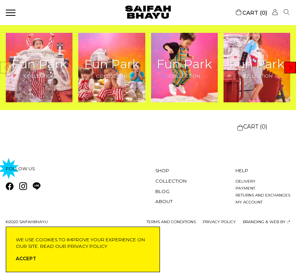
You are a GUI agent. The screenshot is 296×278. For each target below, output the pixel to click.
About (164, 201)
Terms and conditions (171, 221)
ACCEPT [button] (26, 258)
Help (241, 170)
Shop (162, 170)
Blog (162, 191)
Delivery (245, 181)
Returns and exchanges (262, 195)
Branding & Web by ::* (266, 221)
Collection (171, 181)
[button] (290, 67)
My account (248, 202)
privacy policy (219, 221)
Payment (245, 188)
